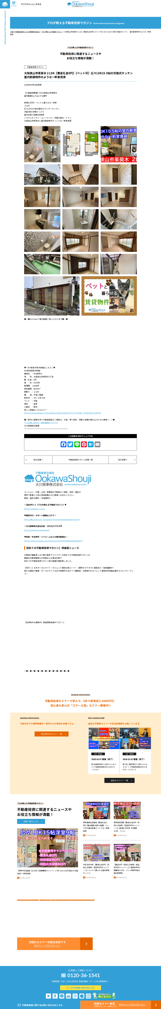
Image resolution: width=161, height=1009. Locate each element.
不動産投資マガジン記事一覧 (80, 451)
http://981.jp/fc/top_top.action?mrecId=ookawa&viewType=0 (51, 511)
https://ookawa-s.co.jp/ (34, 500)
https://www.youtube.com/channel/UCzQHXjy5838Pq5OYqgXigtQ (53, 532)
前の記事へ (34, 451)
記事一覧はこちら (33, 813)
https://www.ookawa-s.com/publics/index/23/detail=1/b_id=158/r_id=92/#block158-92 (62, 404)
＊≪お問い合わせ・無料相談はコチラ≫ (41, 414)
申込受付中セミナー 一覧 (53, 725)
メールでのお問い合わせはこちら (82, 979)
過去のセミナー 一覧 (121, 772)
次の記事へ (126, 451)
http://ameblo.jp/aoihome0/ (37, 521)
